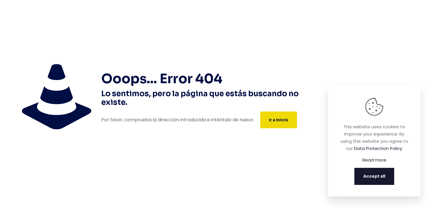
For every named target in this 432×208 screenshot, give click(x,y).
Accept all (374, 176)
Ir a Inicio (278, 119)
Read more (374, 160)
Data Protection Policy (378, 148)
